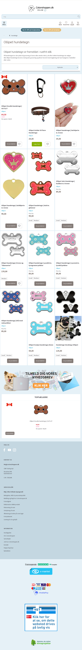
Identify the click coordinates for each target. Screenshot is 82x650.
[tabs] (78, 23)
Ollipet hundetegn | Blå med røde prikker (12, 322)
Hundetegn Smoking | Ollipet (67, 345)
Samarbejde (7, 539)
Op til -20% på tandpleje (52, 30)
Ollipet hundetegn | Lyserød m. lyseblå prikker (67, 264)
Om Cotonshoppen (9, 536)
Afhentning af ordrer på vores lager (13, 513)
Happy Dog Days (8, 548)
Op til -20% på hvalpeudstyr (31, 30)
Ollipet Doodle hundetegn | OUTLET (11, 107)
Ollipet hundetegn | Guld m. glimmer (39, 206)
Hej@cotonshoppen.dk (11, 464)
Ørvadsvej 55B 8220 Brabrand (8, 473)
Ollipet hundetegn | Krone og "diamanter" (12, 264)
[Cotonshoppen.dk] (41, 8)
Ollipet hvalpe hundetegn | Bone (41, 345)
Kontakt (6, 545)
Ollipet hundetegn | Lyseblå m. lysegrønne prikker (40, 264)
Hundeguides (7, 533)
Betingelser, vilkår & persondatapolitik (14, 495)
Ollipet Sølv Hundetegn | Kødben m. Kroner (65, 182)
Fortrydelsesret (8, 516)
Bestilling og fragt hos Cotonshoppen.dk (15, 498)
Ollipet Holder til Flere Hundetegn (37, 131)
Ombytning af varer (9, 510)
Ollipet (3, 111)
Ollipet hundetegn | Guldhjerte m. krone (13, 206)
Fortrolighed (7, 501)
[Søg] (79, 16)
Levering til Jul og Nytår (10, 519)
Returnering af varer (9, 507)
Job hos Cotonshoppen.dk (11, 542)
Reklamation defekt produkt (12, 504)
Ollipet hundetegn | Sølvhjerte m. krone (67, 131)
